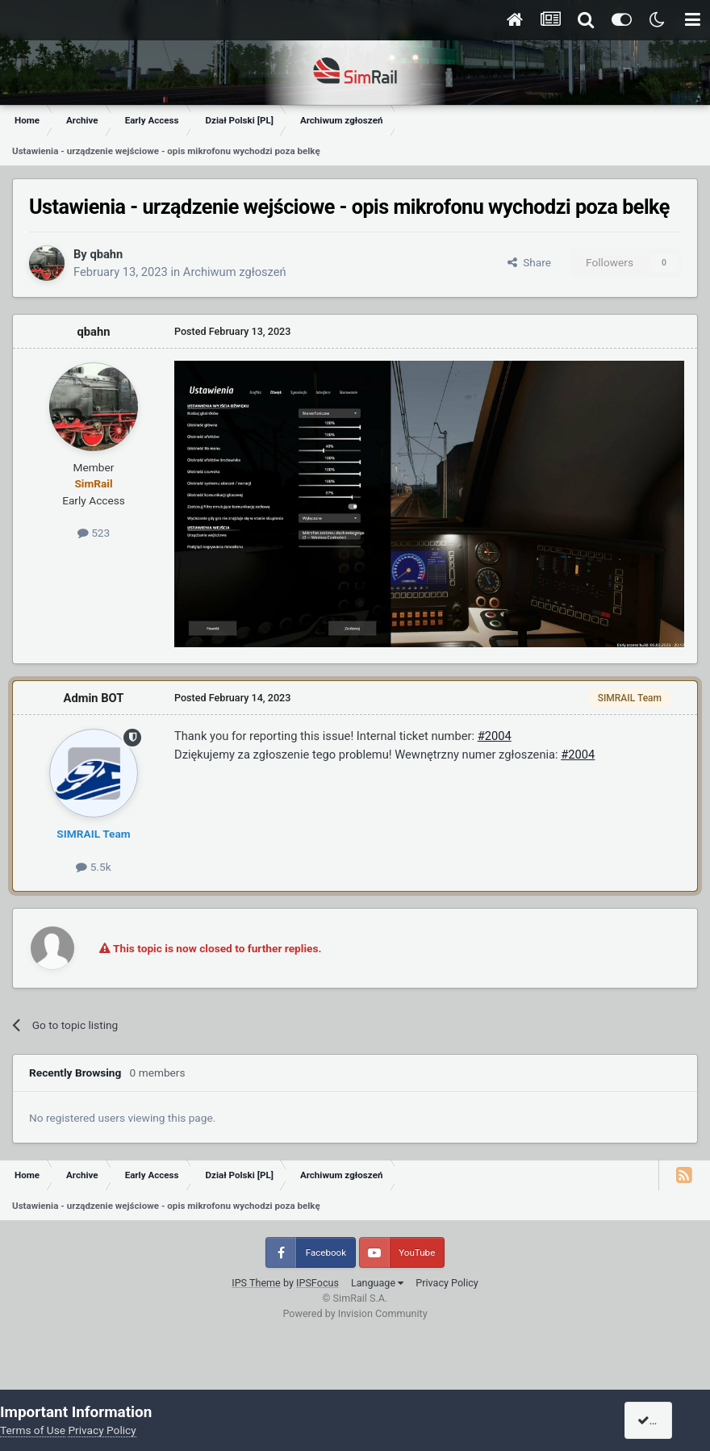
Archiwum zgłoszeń (234, 272)
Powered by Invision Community (354, 1313)
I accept (663, 1420)
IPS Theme (256, 1283)
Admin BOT (94, 698)
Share (529, 262)
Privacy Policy (447, 1283)
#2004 (495, 736)
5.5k (93, 866)
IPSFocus (317, 1283)
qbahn (106, 254)
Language (377, 1283)
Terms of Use (32, 1430)
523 (93, 532)
